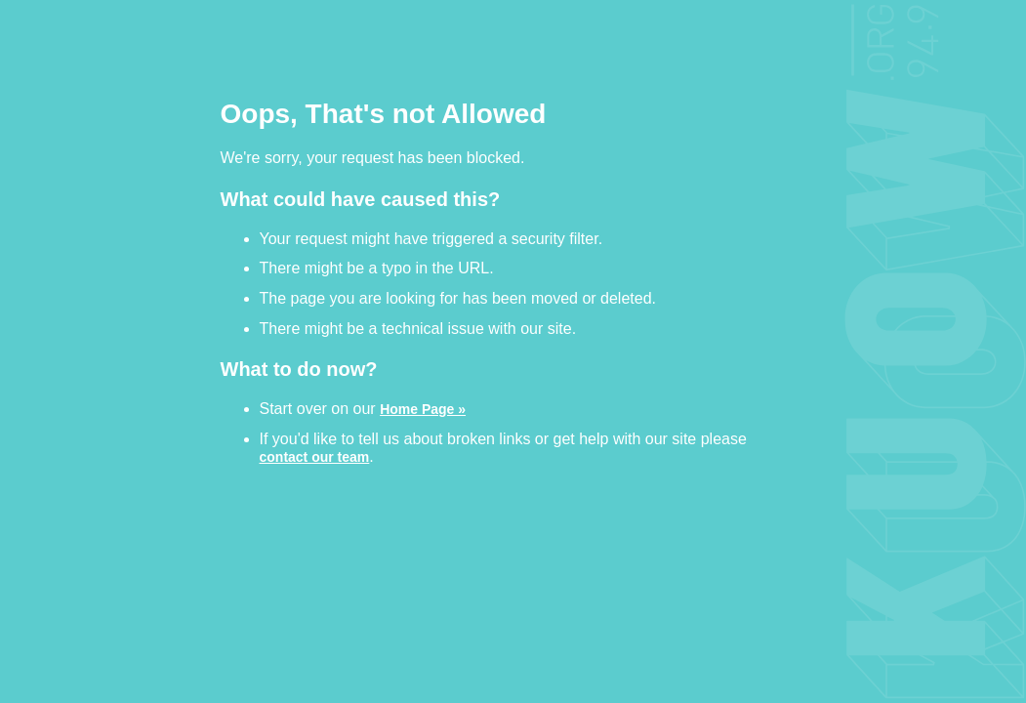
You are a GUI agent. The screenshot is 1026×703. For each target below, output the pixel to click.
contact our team (315, 456)
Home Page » (423, 408)
